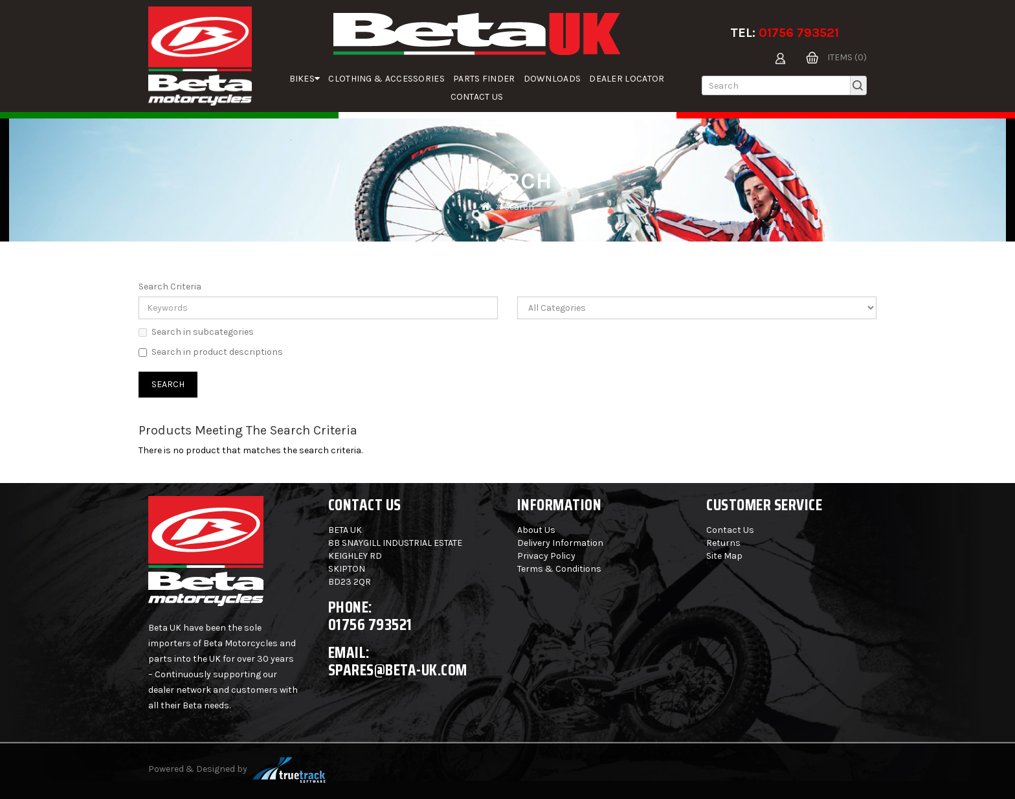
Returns (723, 542)
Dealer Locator (626, 78)
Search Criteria (170, 286)
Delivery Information (560, 542)
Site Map (724, 555)
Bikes (304, 78)
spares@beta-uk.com (397, 669)
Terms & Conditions (559, 568)
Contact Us (477, 96)
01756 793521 (799, 32)
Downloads (552, 78)
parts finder (484, 78)
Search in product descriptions (211, 351)
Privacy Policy (546, 555)
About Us (536, 529)
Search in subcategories (196, 331)
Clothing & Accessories (386, 78)
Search (519, 206)
